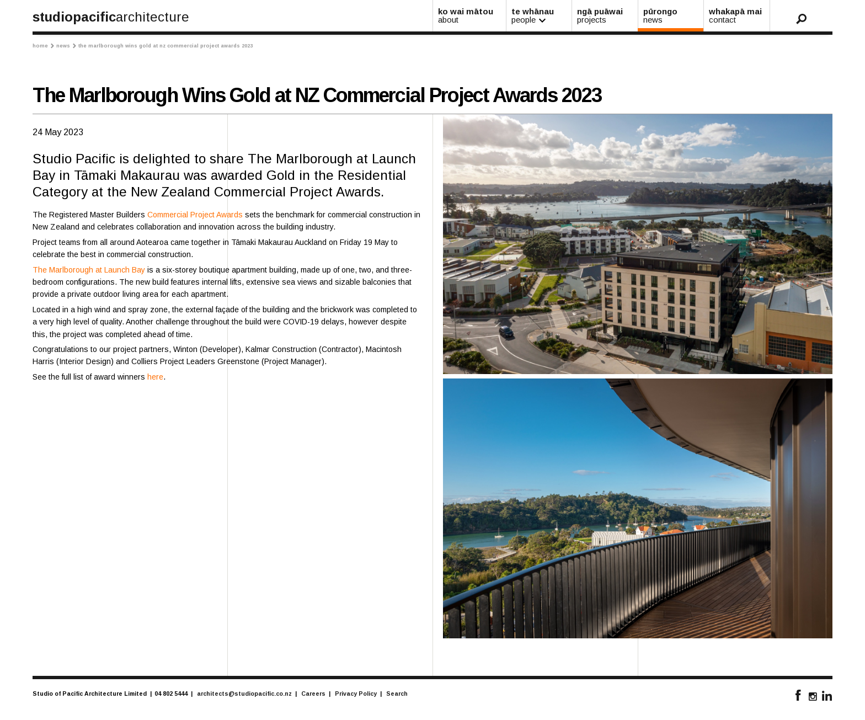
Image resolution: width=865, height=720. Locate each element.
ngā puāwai (605, 15)
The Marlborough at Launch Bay (89, 269)
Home (43, 46)
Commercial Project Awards (195, 214)
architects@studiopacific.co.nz (244, 693)
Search (397, 693)
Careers (313, 693)
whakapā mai (737, 15)
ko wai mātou (470, 15)
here (155, 376)
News (66, 46)
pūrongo (671, 15)
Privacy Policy (356, 693)
